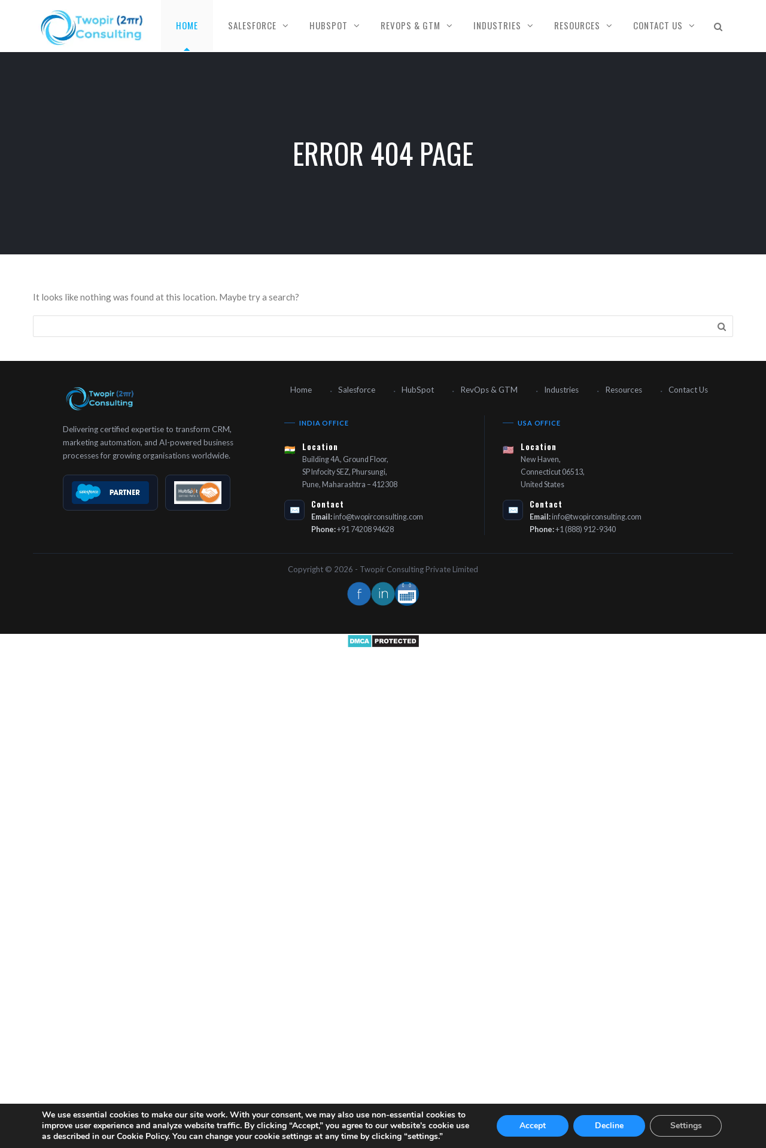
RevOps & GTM (410, 25)
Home (187, 25)
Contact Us (658, 25)
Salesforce (252, 25)
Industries (497, 25)
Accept (532, 1125)
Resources (577, 25)
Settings (686, 1125)
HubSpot (328, 25)
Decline (609, 1125)
